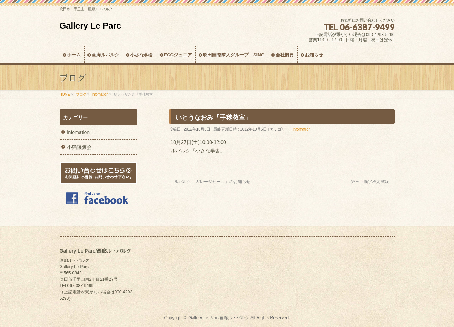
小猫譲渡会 (79, 147)
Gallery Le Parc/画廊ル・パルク (218, 317)
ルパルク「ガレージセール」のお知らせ (209, 181)
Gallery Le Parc (90, 25)
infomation (302, 129)
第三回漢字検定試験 (372, 181)
